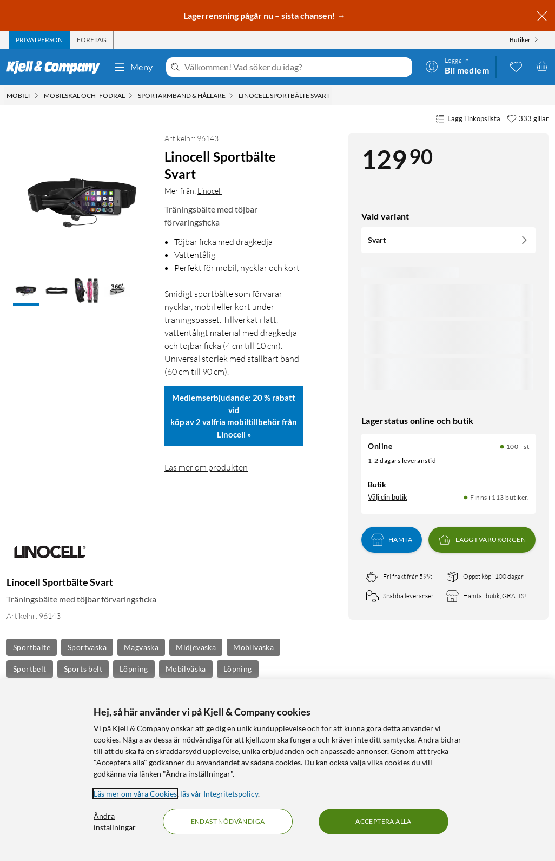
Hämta (391, 539)
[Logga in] (457, 66)
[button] (26, 291)
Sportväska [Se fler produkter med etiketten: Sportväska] (87, 647)
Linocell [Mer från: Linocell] (209, 190)
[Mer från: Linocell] (49, 557)
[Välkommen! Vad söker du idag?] (296, 67)
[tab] (39, 40)
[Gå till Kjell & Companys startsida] (56, 67)
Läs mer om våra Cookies (135, 793)
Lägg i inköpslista (468, 119)
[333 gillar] (528, 119)
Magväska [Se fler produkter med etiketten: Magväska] (141, 647)
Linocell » (234, 434)
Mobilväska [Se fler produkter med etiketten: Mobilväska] (253, 647)
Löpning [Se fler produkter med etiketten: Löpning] (134, 668)
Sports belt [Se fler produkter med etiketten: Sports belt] (83, 668)
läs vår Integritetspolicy (219, 793)
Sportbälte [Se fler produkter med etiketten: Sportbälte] (31, 647)
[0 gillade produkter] (516, 66)
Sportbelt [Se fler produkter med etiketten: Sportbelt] (30, 668)
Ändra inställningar (115, 821)
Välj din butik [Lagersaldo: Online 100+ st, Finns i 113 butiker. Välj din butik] (387, 497)
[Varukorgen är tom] (542, 66)
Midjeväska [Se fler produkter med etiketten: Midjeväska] (196, 647)
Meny (133, 67)
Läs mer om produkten (206, 467)
